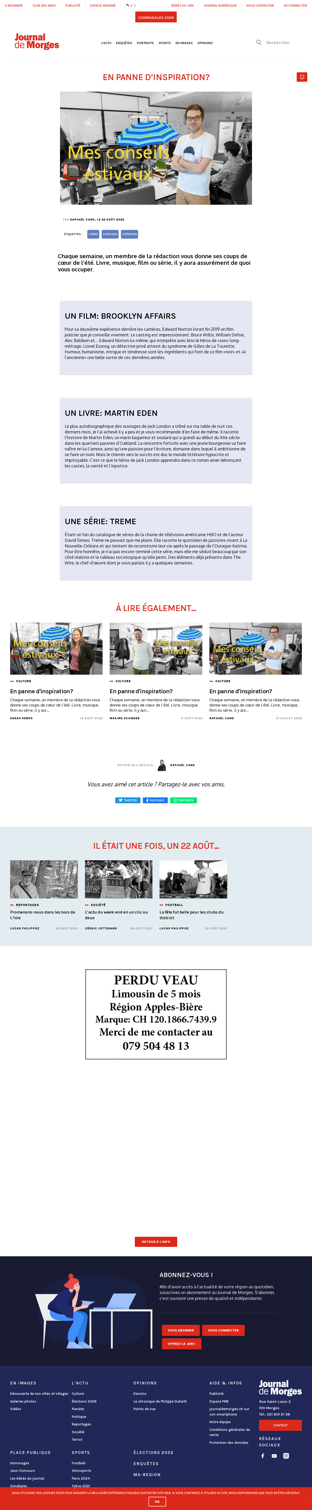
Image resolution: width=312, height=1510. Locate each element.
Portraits (145, 43)
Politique (79, 1417)
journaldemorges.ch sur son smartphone (229, 1411)
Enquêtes (124, 43)
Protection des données (228, 1443)
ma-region (147, 1474)
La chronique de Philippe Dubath (160, 1401)
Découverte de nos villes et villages (39, 1394)
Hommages (19, 1463)
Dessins (139, 1394)
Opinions (205, 43)
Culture (78, 1394)
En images (184, 43)
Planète (78, 1409)
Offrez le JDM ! (182, 1344)
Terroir (77, 1439)
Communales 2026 (156, 17)
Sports (165, 43)
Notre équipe (220, 1422)
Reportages (81, 1424)
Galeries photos (23, 1401)
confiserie (110, 234)
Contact (280, 1425)
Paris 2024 (81, 1478)
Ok (157, 1502)
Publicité (216, 1394)
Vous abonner (181, 1330)
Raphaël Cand (82, 219)
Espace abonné (103, 6)
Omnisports (81, 1471)
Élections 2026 (84, 1401)
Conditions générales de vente (229, 1432)
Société (78, 1432)
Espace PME (219, 1401)
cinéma (93, 234)
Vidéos (15, 1409)
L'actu (106, 43)
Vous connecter (223, 1330)
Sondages (18, 1486)
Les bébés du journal (27, 1478)
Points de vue (144, 1409)
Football (78, 1463)
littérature (129, 234)
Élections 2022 (153, 1452)
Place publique (30, 1452)
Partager (186, 800)
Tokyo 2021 (81, 1486)
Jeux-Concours (22, 1471)
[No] (306, 1498)
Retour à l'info (156, 1242)
